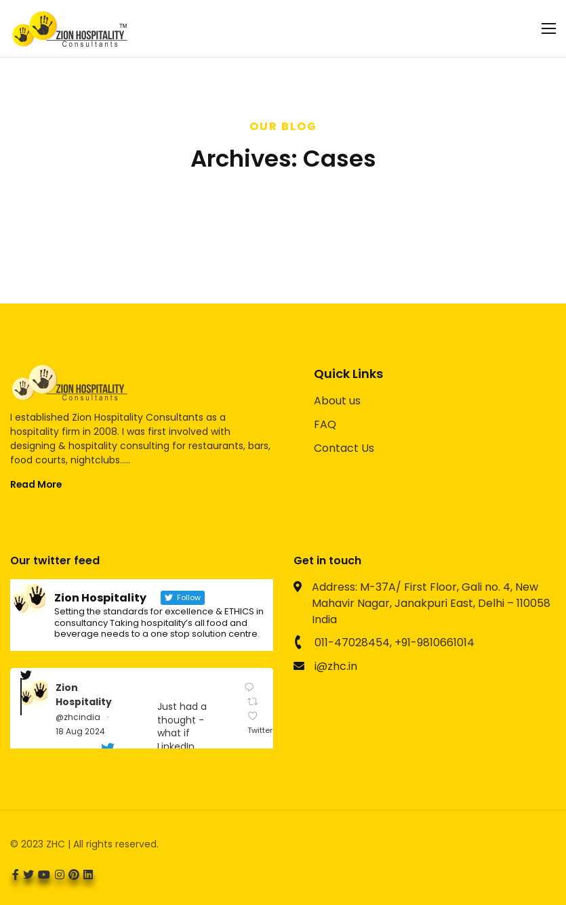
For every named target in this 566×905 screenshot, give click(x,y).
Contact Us (344, 448)
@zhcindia (78, 717)
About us (337, 400)
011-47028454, (353, 642)
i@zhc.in (336, 666)
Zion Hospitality (84, 695)
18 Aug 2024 (80, 731)
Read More (36, 484)
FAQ (325, 424)
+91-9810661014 (434, 642)
